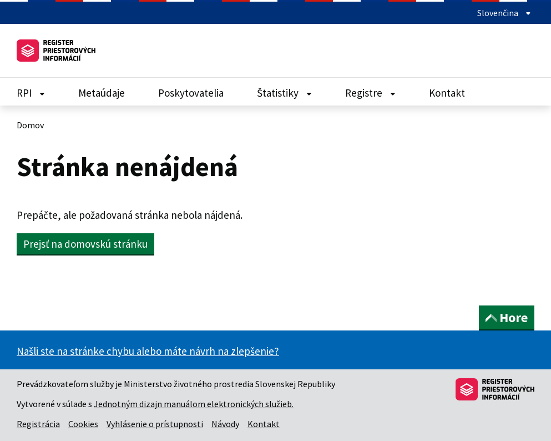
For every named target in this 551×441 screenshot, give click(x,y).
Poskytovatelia (191, 92)
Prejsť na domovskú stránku (85, 243)
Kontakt (447, 92)
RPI (31, 92)
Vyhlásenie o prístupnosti (155, 423)
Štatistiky (284, 92)
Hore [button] (507, 317)
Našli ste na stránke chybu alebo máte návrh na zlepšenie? (148, 351)
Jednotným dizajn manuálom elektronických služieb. (194, 403)
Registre (370, 92)
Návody (225, 423)
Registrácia (38, 423)
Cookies (83, 423)
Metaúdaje (101, 92)
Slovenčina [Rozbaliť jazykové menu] (504, 12)
